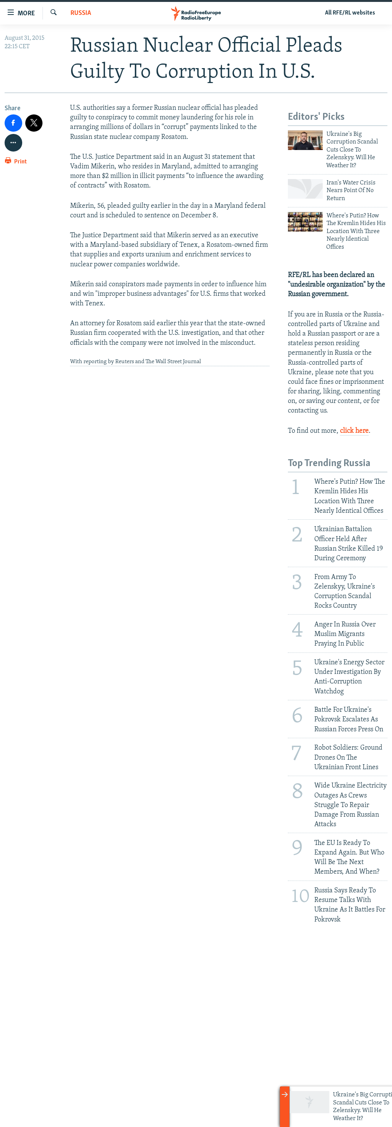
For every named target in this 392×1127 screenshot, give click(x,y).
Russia (80, 13)
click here (354, 431)
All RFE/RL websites (350, 13)
